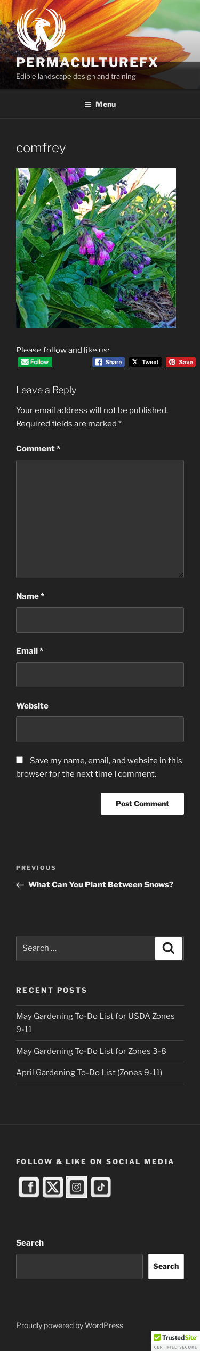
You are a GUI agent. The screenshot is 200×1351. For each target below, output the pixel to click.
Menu (100, 104)
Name (30, 596)
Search (30, 1243)
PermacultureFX (87, 62)
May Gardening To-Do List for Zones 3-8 (91, 1051)
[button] (175, 1341)
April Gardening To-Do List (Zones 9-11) (89, 1072)
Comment (38, 449)
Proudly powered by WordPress (69, 1325)
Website (32, 706)
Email (29, 651)
